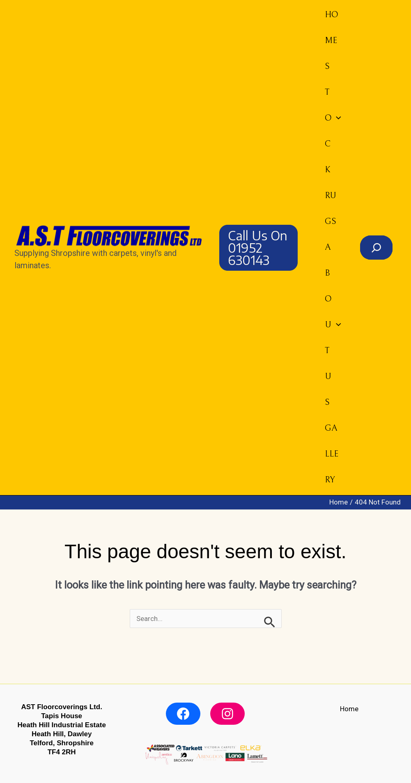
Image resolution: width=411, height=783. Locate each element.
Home (331, 28)
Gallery (331, 454)
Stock (333, 118)
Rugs (330, 208)
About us (333, 324)
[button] (258, 248)
